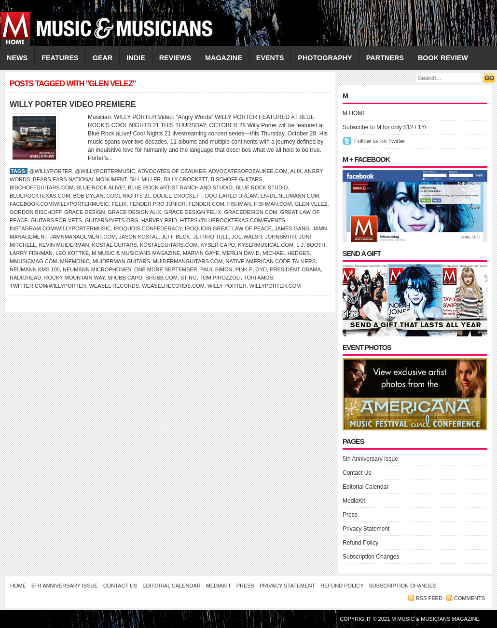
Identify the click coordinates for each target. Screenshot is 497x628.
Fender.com (206, 204)
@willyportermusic (105, 171)
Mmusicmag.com (33, 261)
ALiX (296, 171)
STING (188, 278)
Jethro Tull (211, 237)
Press (350, 514)
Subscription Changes (371, 556)
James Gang (292, 228)
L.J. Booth (310, 245)
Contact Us (357, 472)
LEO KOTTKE (72, 253)
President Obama (295, 269)
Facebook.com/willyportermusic (59, 204)
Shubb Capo (125, 278)
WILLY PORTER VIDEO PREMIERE (73, 104)
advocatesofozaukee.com (248, 171)
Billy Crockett (185, 179)
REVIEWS (175, 58)
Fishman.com (272, 204)
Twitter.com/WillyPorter (48, 286)
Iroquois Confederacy (148, 228)
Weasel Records (114, 286)
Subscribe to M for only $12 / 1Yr (385, 127)
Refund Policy (360, 542)
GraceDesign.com (250, 212)
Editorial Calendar (365, 486)
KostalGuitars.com (168, 245)
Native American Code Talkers (271, 261)
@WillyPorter (50, 171)
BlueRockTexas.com (40, 196)
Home (18, 585)
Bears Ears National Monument (79, 179)
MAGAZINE (223, 58)
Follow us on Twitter (379, 141)
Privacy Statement (366, 528)
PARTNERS (385, 58)
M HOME (354, 113)
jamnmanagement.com (83, 237)
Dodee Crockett (177, 196)
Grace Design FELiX (192, 212)
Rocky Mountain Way (74, 278)
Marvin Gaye (201, 253)
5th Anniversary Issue (370, 458)
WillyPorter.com (275, 286)
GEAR (103, 58)
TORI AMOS (258, 278)
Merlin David (241, 253)
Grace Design (84, 212)
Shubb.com (161, 278)
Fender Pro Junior (157, 204)
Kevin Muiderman (64, 245)
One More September (165, 269)
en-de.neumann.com (290, 196)
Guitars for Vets (56, 220)
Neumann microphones (97, 269)
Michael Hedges (286, 253)
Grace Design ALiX (135, 212)
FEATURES (60, 58)
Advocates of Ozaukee (172, 171)
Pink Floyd (251, 269)
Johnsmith (280, 237)
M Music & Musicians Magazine (136, 253)
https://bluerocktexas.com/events (232, 220)
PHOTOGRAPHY (325, 58)
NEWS (17, 58)
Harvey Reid (159, 220)
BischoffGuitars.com (41, 187)
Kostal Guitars (114, 245)
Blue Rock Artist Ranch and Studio (180, 187)
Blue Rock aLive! (101, 187)
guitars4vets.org (111, 220)
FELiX (119, 204)
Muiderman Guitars (121, 261)
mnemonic (75, 261)
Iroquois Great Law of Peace (228, 228)
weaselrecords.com (173, 286)
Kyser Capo (218, 245)
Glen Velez (311, 204)
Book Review (443, 58)
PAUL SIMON (216, 269)
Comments (469, 598)
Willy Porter (227, 286)
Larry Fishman (31, 253)
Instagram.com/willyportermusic (60, 228)
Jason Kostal (138, 237)
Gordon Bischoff (35, 212)
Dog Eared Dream (231, 196)
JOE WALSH (247, 237)
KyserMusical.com (265, 245)
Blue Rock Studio (261, 187)
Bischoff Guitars (236, 179)
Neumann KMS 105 (35, 269)
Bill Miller (145, 179)
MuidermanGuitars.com (188, 261)
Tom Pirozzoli (220, 278)
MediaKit (354, 500)
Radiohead (25, 278)
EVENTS (270, 58)
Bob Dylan (88, 196)
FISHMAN (239, 204)
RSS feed (429, 598)
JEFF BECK (176, 237)
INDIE (135, 58)
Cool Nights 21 (129, 196)
